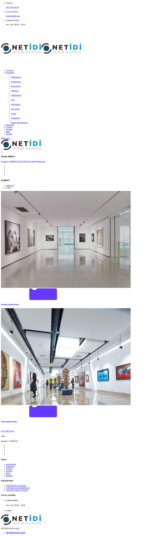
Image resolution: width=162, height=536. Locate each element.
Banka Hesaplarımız (19, 123)
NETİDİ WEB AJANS (15, 533)
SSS (13, 100)
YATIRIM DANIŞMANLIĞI (18, 488)
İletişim (9, 134)
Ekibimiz (15, 91)
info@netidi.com (13, 16)
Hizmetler (10, 125)
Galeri (13, 113)
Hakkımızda (16, 77)
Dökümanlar (16, 95)
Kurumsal (10, 73)
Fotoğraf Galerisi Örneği (10, 304)
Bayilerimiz (16, 86)
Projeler (9, 129)
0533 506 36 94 (12, 7)
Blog (8, 132)
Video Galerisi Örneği (9, 421)
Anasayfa (10, 70)
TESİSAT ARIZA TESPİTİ (17, 490)
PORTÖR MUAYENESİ (16, 486)
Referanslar (16, 104)
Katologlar (15, 118)
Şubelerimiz (16, 82)
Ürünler (9, 127)
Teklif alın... (6, 138)
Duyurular (15, 109)
